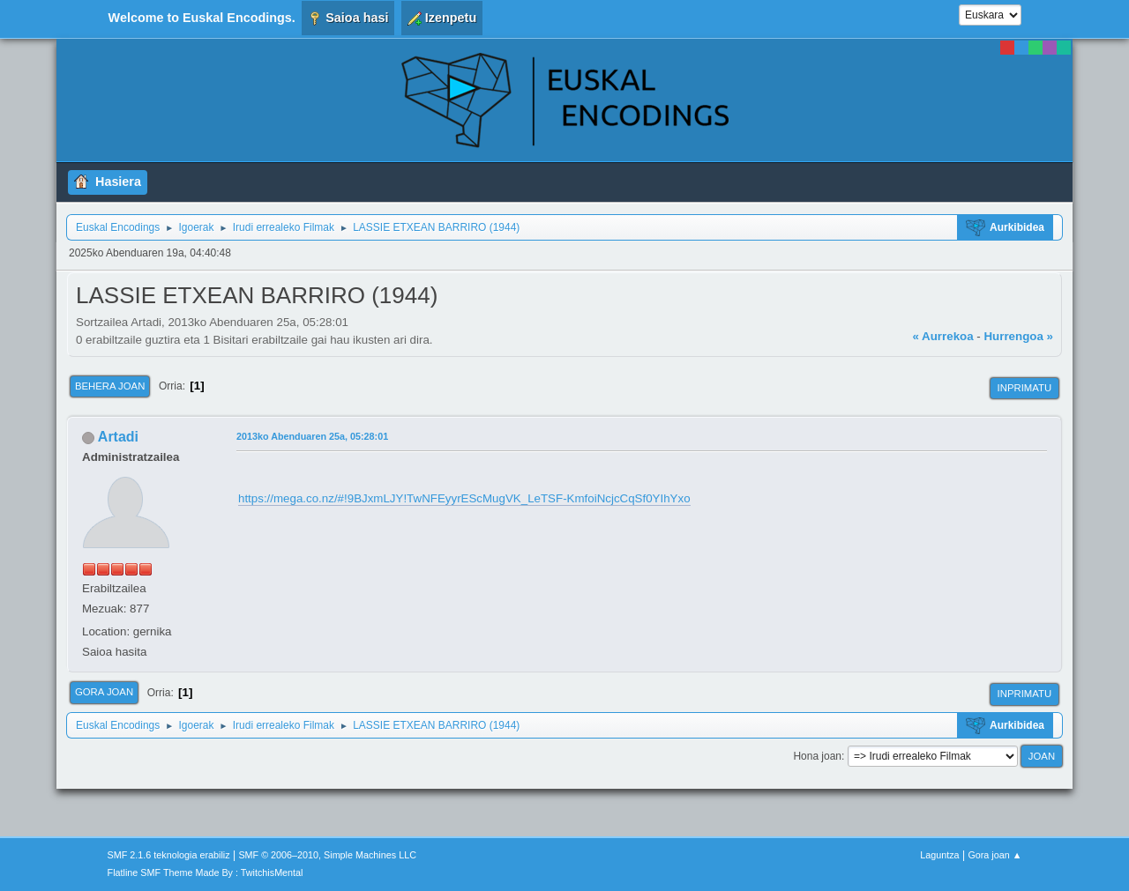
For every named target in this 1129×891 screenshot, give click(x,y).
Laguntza (939, 855)
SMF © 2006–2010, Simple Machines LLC (327, 855)
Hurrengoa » (1018, 336)
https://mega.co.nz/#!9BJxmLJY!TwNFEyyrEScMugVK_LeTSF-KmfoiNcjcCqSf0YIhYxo (464, 498)
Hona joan (817, 756)
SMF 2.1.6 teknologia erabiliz (169, 855)
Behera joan (110, 386)
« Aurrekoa (942, 336)
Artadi (118, 436)
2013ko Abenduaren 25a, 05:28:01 (312, 436)
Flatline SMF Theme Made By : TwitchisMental (205, 872)
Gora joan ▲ (994, 855)
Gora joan (104, 692)
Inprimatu (1024, 387)
